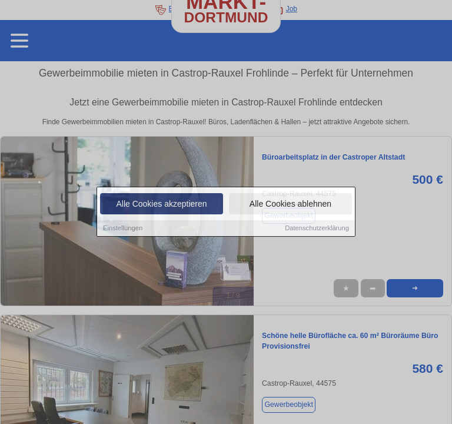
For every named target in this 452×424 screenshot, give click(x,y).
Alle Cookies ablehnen (290, 204)
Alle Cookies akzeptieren (161, 204)
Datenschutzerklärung (317, 228)
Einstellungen (122, 228)
